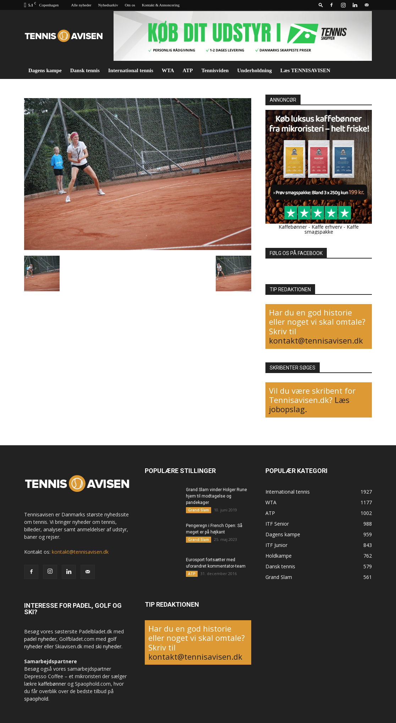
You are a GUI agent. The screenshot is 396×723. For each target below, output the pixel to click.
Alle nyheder (81, 5)
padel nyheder (40, 639)
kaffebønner (52, 683)
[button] (320, 4)
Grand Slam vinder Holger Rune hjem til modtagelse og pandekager (216, 496)
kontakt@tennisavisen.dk (316, 340)
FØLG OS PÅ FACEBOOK (296, 253)
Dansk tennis (85, 70)
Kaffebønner (293, 226)
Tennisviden (215, 70)
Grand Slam (198, 509)
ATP (188, 70)
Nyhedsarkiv (108, 5)
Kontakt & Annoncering (161, 5)
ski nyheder (108, 646)
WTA (168, 70)
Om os (130, 5)
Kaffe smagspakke (331, 229)
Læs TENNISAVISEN (305, 70)
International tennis (130, 70)
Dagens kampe (45, 70)
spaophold (36, 698)
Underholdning (254, 70)
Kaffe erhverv (327, 226)
